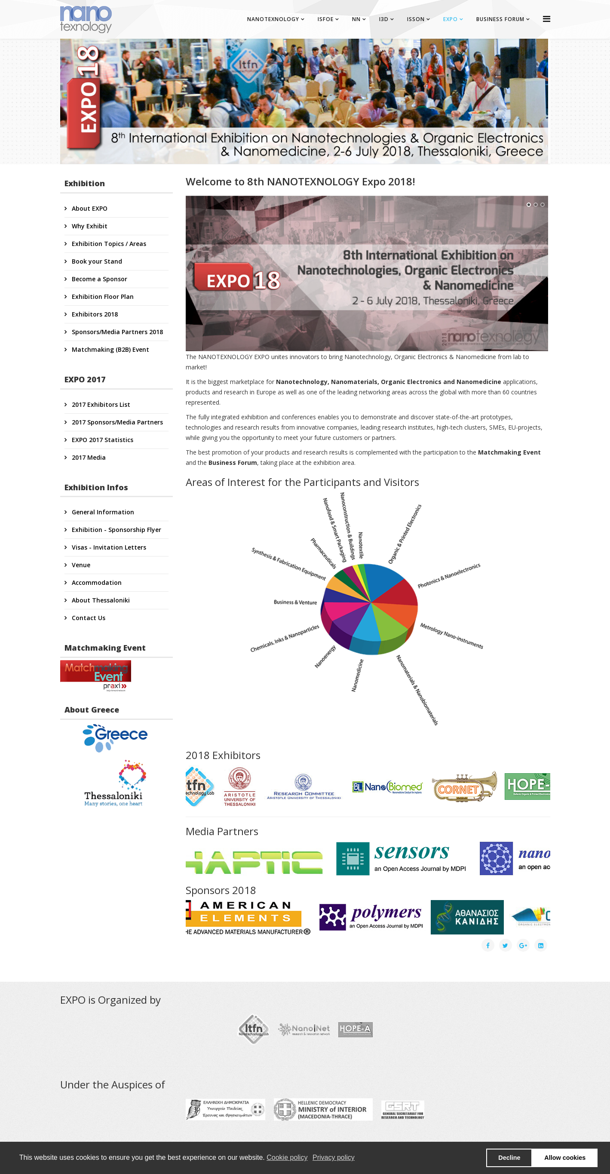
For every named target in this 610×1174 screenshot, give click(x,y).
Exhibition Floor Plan (102, 296)
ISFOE (326, 19)
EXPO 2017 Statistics (101, 440)
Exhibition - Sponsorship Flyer (115, 530)
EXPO (450, 19)
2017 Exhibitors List (100, 404)
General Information (102, 512)
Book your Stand (96, 261)
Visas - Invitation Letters (108, 547)
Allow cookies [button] (564, 1157)
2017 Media (88, 457)
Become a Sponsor (98, 279)
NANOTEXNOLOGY (273, 19)
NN (356, 19)
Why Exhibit (88, 226)
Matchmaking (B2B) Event (109, 349)
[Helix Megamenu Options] (546, 18)
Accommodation (96, 582)
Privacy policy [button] (334, 1157)
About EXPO (88, 208)
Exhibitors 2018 (94, 314)
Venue (80, 565)
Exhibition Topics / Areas (108, 244)
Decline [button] (509, 1157)
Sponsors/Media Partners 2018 (116, 332)
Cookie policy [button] (287, 1157)
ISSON (416, 19)
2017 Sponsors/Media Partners (116, 422)
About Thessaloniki (100, 600)
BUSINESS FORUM (500, 19)
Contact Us (87, 618)
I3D (384, 19)
